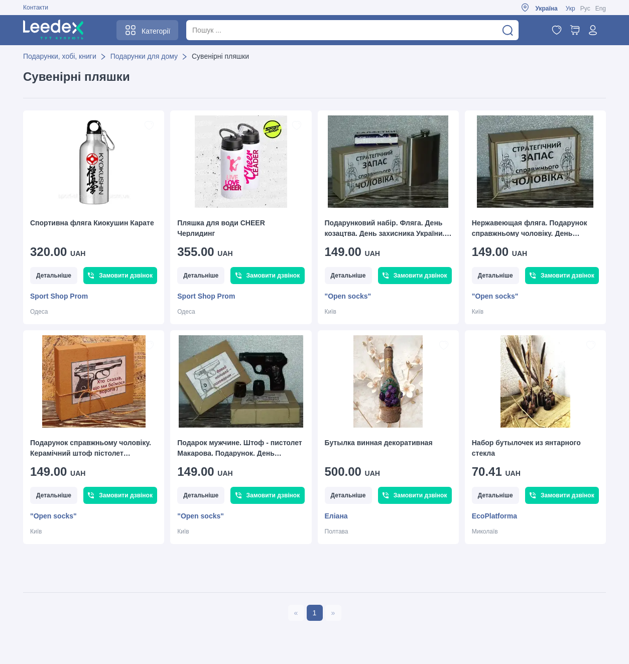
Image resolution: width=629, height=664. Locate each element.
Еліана (336, 516)
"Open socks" (348, 296)
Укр (570, 8)
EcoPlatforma (494, 516)
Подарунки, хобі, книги (59, 56)
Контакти (35, 7)
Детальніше (53, 275)
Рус (585, 8)
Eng (600, 8)
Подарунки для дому (144, 56)
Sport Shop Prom (59, 296)
